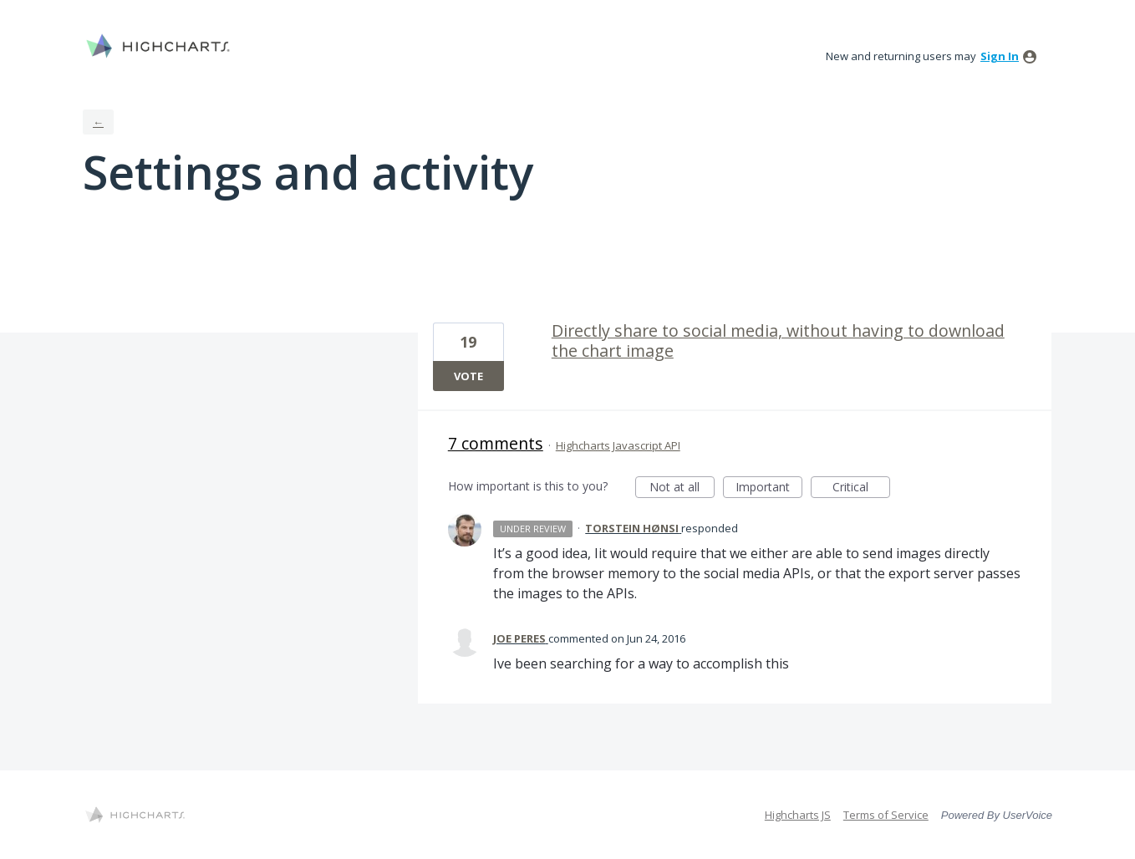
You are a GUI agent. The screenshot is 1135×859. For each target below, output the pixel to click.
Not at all (682, 488)
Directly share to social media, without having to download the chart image (778, 340)
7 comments (495, 443)
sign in (999, 56)
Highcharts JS (798, 814)
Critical (861, 488)
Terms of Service (886, 814)
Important (768, 488)
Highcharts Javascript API (618, 445)
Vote (468, 376)
